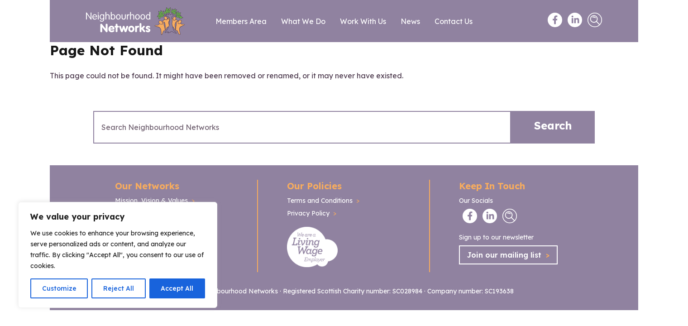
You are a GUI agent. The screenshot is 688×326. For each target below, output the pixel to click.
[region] (117, 255)
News (410, 21)
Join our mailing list (508, 254)
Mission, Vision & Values (151, 201)
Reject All (118, 288)
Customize (59, 288)
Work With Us (363, 21)
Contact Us (454, 21)
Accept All (177, 288)
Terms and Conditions (320, 201)
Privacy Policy (308, 213)
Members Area (241, 21)
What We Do (303, 21)
